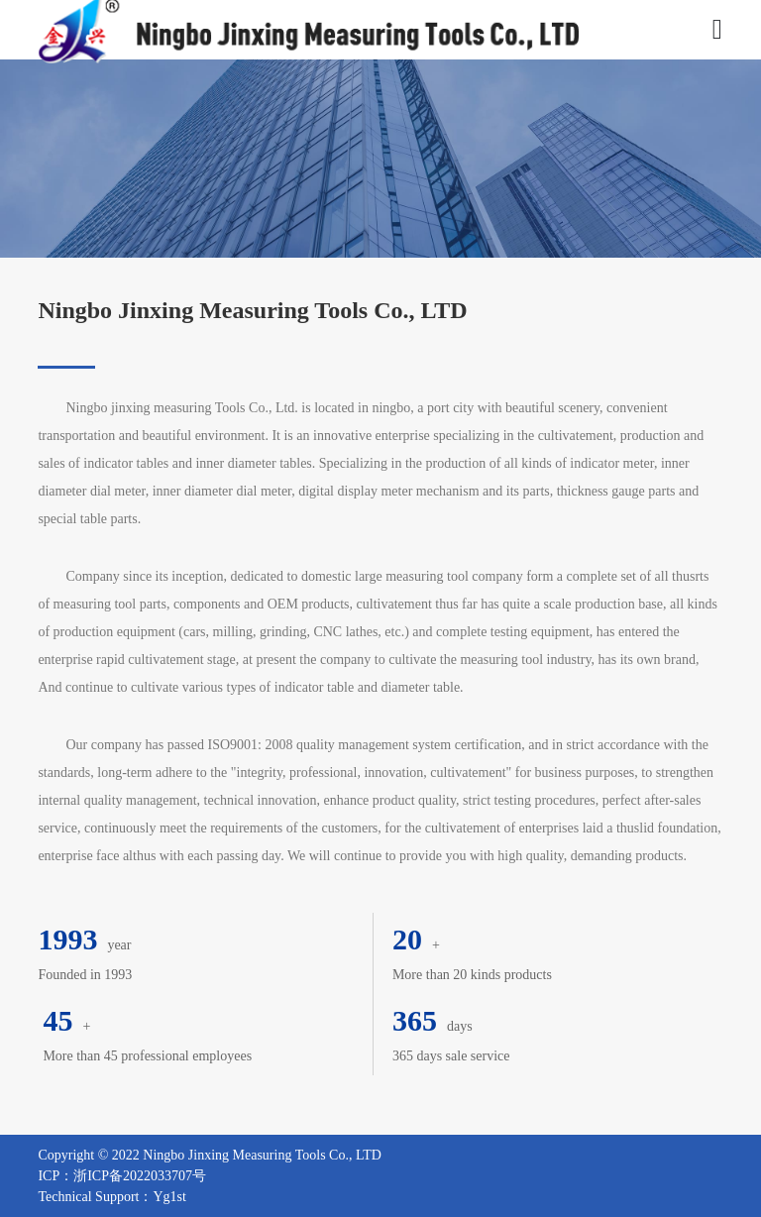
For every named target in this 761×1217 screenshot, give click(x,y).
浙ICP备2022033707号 (139, 1175)
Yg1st (169, 1196)
